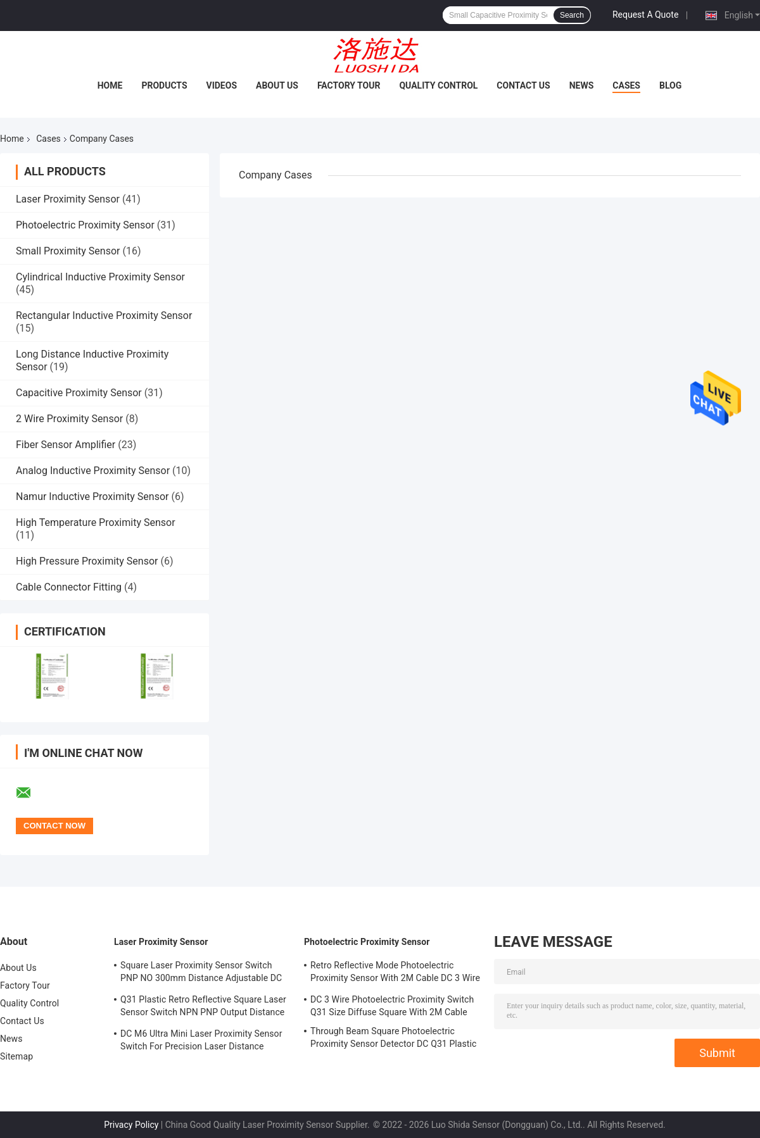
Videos (222, 85)
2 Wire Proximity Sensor (69, 419)
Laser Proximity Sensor (68, 199)
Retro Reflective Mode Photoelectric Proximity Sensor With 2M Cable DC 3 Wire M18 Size (395, 973)
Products (164, 85)
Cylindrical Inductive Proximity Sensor (100, 277)
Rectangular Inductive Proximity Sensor (104, 316)
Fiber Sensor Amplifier (65, 445)
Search (572, 15)
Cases (626, 85)
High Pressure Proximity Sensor (87, 561)
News (581, 85)
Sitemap (16, 1056)
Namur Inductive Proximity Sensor (92, 497)
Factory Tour (349, 85)
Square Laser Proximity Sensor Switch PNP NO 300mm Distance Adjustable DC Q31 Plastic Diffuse (201, 973)
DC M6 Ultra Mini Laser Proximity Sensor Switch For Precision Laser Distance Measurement (201, 1042)
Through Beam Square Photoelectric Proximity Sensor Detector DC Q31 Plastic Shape (393, 1039)
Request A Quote (645, 14)
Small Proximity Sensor (68, 251)
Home (110, 85)
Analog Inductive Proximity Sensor (93, 471)
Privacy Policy (131, 1125)
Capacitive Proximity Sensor (79, 393)
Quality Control (438, 85)
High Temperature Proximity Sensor (95, 522)
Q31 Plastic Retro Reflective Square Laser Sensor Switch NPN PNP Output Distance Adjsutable (203, 1007)
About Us (277, 85)
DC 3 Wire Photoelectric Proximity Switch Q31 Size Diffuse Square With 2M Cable (392, 1005)
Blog (670, 85)
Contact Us (523, 85)
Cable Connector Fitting (69, 587)
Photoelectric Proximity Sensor (85, 225)
